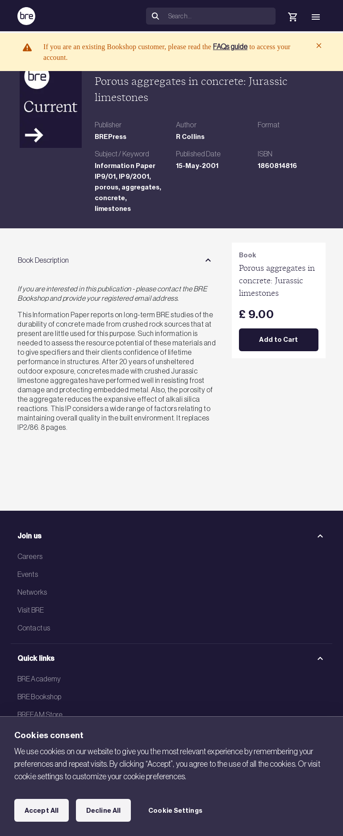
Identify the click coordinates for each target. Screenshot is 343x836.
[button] (265, 15)
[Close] (319, 45)
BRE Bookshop (39, 697)
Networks (32, 592)
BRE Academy (39, 679)
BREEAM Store (40, 714)
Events (27, 574)
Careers (29, 556)
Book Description (43, 260)
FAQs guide (230, 46)
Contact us (33, 628)
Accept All (42, 811)
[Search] (220, 16)
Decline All (103, 811)
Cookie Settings (175, 811)
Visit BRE (30, 610)
